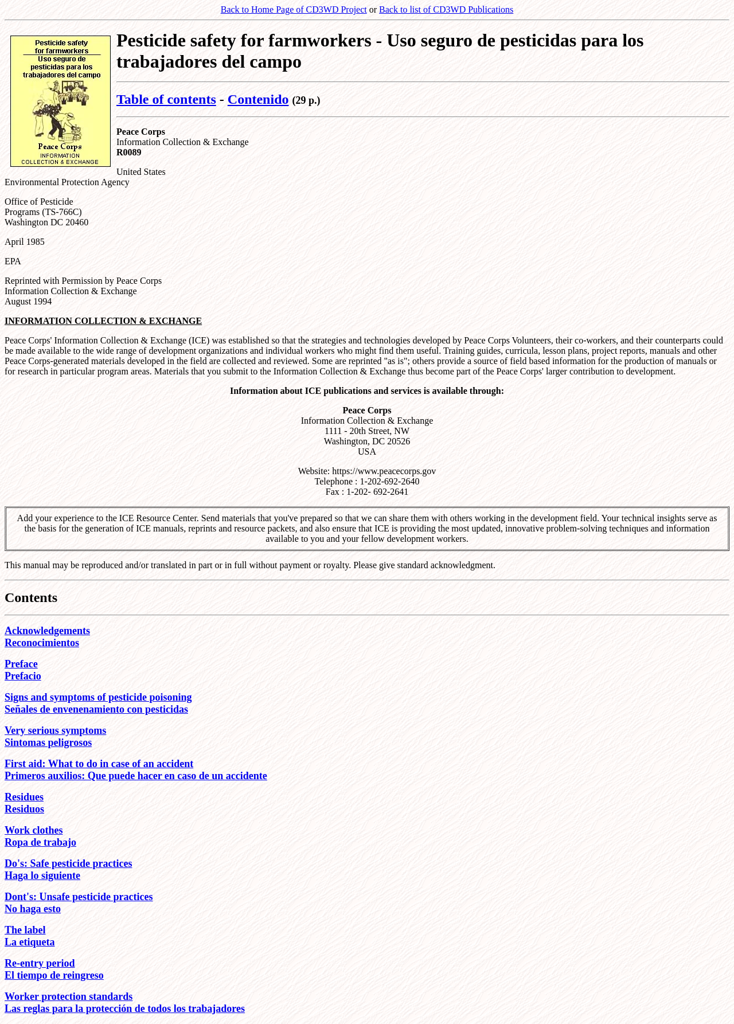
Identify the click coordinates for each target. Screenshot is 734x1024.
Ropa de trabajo (40, 842)
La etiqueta (30, 942)
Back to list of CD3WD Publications (446, 9)
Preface (21, 664)
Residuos (24, 809)
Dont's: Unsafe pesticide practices (79, 896)
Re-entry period (40, 963)
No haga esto (33, 908)
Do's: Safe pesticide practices (68, 863)
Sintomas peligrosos (48, 742)
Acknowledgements (47, 630)
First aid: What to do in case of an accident (99, 763)
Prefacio (23, 676)
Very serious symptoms (55, 730)
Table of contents (166, 99)
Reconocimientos (42, 642)
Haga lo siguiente (42, 875)
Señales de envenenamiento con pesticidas (96, 709)
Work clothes (34, 830)
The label (25, 930)
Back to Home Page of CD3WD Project (294, 9)
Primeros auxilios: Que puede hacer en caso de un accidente (136, 775)
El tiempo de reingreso (54, 975)
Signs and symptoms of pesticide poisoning (98, 697)
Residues (24, 797)
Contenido (258, 99)
